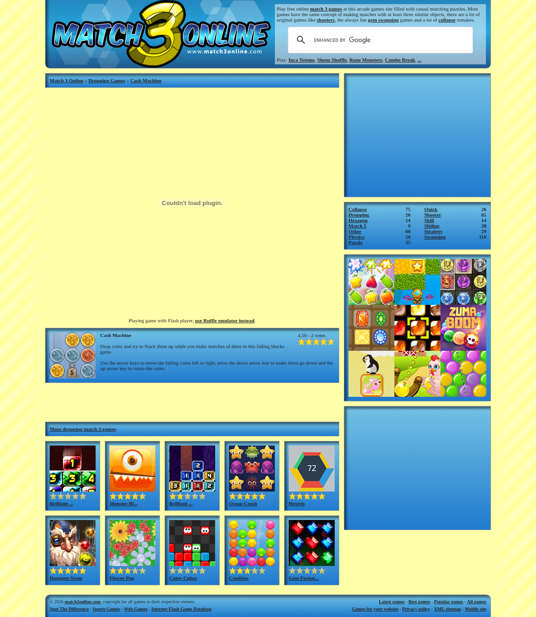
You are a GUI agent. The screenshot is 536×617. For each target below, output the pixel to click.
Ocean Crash (243, 503)
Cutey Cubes (183, 578)
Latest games (392, 601)
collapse (447, 20)
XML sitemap (447, 608)
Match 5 (357, 226)
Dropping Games (106, 80)
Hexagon (358, 220)
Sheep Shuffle (332, 60)
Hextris (297, 503)
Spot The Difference (69, 608)
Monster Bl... (123, 503)
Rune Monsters (365, 60)
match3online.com (83, 601)
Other (354, 231)
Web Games (136, 608)
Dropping (358, 214)
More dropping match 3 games (83, 429)
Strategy (433, 231)
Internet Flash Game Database (181, 608)
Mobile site (475, 608)
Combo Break (400, 60)
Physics (356, 237)
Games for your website (375, 608)
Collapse (357, 209)
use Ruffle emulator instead (224, 320)
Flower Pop (121, 578)
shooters (326, 20)
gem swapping (383, 20)
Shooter (432, 214)
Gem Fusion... (304, 578)
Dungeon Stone (66, 578)
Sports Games (106, 608)
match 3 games (326, 8)
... (419, 60)
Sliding (431, 226)
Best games (419, 601)
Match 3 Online (66, 80)
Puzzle (355, 242)
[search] (379, 40)
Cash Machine (146, 80)
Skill (429, 220)
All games (476, 601)
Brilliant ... (61, 503)
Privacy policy (416, 608)
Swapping (434, 237)
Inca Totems (301, 60)
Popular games (448, 601)
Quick (431, 209)
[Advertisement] (192, 401)
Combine (239, 578)
